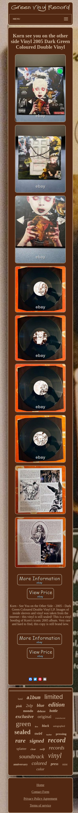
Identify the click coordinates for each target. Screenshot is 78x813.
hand (20, 699)
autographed (59, 726)
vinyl (55, 755)
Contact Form (40, 791)
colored (39, 763)
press (54, 764)
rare (20, 740)
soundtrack (31, 756)
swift (42, 749)
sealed (22, 732)
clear (33, 749)
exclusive (25, 716)
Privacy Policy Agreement (40, 798)
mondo (28, 711)
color (40, 769)
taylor (49, 734)
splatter (21, 749)
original (44, 716)
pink (19, 706)
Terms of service (40, 805)
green (23, 723)
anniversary (20, 764)
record (57, 740)
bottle (53, 711)
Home (40, 785)
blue (40, 705)
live (36, 726)
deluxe (41, 711)
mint (65, 764)
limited (53, 696)
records (56, 748)
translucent (60, 718)
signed (37, 741)
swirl (38, 733)
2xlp (29, 705)
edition (56, 704)
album (33, 698)
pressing (61, 734)
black (45, 725)
